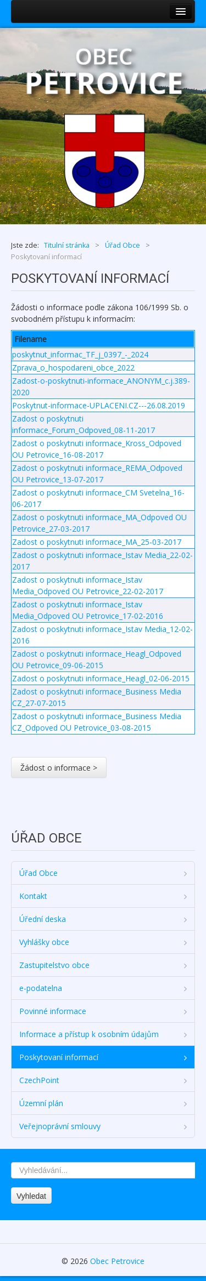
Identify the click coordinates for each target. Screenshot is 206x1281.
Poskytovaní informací (58, 1057)
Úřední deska (42, 919)
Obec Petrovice (117, 1261)
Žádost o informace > (58, 767)
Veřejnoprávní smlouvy (60, 1126)
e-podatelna (40, 988)
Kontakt (33, 896)
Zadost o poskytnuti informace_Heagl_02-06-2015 (101, 678)
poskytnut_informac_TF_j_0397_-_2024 (80, 354)
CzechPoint (39, 1080)
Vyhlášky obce (44, 942)
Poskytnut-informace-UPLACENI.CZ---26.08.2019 (98, 405)
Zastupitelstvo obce (54, 965)
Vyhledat (31, 1196)
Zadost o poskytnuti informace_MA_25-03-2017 (96, 542)
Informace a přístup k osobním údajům (89, 1034)
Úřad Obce (38, 873)
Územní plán (41, 1103)
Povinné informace (52, 1011)
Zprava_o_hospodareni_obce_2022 (73, 367)
